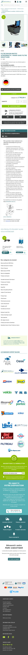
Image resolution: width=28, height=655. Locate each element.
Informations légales (7, 625)
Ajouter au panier (14, 106)
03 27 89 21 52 (7, 645)
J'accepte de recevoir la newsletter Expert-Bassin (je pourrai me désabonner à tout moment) (15, 477)
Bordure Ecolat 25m (5, 312)
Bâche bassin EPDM (5, 270)
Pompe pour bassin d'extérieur (7, 322)
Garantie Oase (6, 606)
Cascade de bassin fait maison (8, 279)
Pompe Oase (4, 296)
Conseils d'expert (7, 602)
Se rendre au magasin (14, 559)
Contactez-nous (6, 628)
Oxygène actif (4, 306)
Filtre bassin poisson (5, 301)
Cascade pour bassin (5, 308)
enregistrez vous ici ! (11, 201)
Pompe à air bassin (5, 276)
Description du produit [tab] (8, 130)
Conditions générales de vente (9, 627)
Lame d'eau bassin (5, 303)
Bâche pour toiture (7, 618)
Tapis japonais (4, 317)
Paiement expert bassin (8, 605)
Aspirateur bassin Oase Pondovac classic (10, 325)
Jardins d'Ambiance (7, 603)
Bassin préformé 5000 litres (7, 263)
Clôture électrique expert (6, 314)
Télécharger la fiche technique (11, 89)
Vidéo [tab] (4, 136)
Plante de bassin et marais (7, 265)
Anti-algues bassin (5, 320)
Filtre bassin (3, 298)
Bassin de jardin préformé (6, 289)
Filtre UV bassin (4, 268)
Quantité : (4, 101)
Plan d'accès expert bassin (9, 630)
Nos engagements (7, 609)
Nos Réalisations (6, 611)
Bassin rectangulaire (5, 273)
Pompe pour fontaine (5, 282)
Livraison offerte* (16, 111)
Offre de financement (16, 114)
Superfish (3, 287)
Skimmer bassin (4, 284)
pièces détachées (7, 216)
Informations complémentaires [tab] (11, 133)
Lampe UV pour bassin (6, 292)
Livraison (5, 608)
